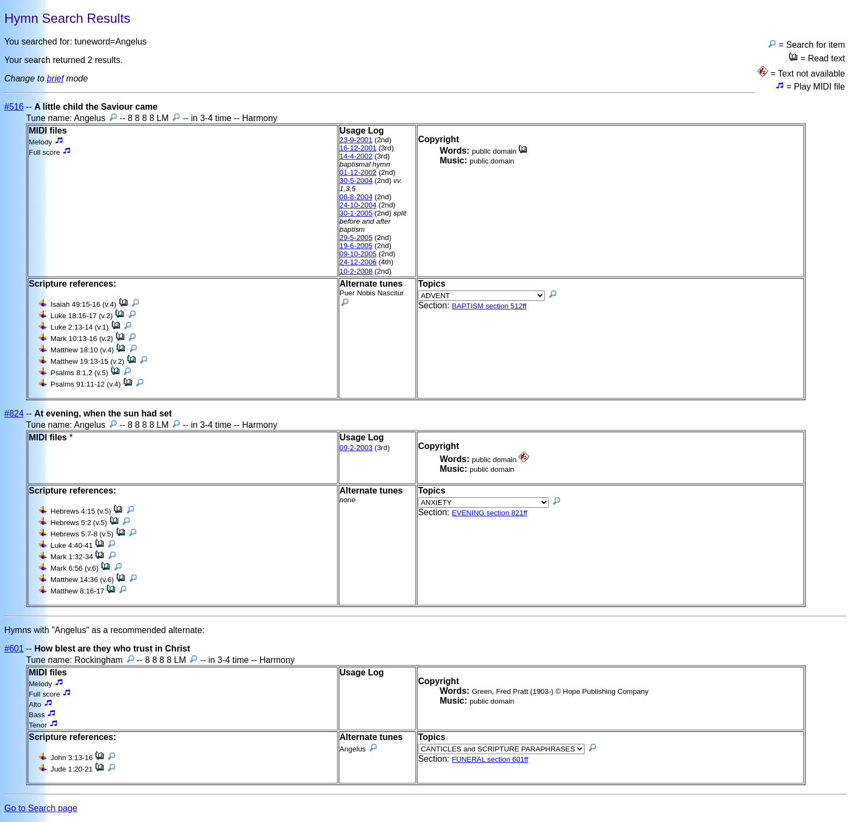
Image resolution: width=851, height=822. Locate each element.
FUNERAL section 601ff (490, 759)
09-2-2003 (356, 448)
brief (55, 78)
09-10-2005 (358, 254)
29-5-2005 (356, 237)
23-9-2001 (356, 140)
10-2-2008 (356, 271)
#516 (14, 106)
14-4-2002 (356, 156)
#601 (14, 648)
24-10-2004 (358, 205)
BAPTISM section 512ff (489, 306)
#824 (14, 413)
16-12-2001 (358, 148)
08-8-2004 (356, 197)
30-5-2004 (356, 180)
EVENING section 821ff (489, 513)
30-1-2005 (356, 213)
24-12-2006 (358, 262)
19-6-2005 (356, 246)
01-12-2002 (358, 172)
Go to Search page (40, 808)
